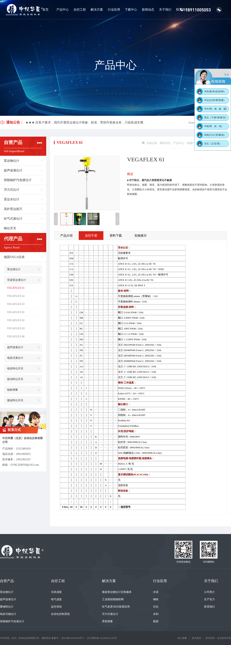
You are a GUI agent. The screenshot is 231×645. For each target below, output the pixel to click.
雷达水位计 (11, 199)
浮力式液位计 (110, 614)
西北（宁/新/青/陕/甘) (215, 117)
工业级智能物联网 (113, 599)
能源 (155, 621)
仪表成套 (56, 592)
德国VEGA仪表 (14, 257)
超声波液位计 (13, 170)
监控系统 (56, 606)
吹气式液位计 (13, 218)
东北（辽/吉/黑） (213, 143)
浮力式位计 (11, 189)
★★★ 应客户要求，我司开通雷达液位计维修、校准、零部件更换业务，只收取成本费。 (85, 122)
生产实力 (209, 599)
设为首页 (196, 638)
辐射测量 (12, 389)
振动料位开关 (15, 379)
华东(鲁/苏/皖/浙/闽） (215, 91)
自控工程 (80, 9)
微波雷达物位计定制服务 (117, 592)
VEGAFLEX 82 (15, 320)
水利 (155, 614)
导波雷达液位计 (16, 279)
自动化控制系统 (60, 614)
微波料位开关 (15, 400)
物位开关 (10, 228)
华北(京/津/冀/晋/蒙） (215, 100)
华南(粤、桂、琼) (213, 126)
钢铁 (155, 599)
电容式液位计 (15, 357)
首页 (45, 9)
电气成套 (56, 599)
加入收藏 (182, 638)
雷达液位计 (14, 269)
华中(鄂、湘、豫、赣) (215, 109)
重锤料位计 (6, 606)
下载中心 (131, 9)
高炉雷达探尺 (13, 209)
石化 (155, 606)
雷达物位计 (11, 160)
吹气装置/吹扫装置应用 (116, 606)
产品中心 (62, 9)
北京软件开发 (224, 638)
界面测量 (107, 621)
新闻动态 (148, 9)
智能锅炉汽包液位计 (18, 180)
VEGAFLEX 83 (15, 328)
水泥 (155, 592)
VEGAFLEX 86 (15, 336)
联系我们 (182, 9)
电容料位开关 (15, 368)
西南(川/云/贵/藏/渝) (214, 135)
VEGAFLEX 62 (15, 296)
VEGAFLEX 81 (15, 312)
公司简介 (209, 592)
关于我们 (165, 9)
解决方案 (97, 9)
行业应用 (114, 9)
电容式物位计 (8, 614)
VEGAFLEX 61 (15, 287)
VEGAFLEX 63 (15, 304)
